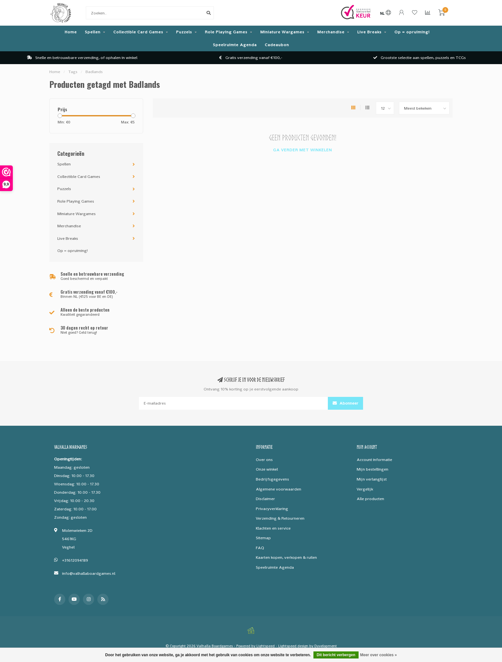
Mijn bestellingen (372, 469)
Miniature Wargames (282, 32)
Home (71, 32)
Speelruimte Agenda (235, 44)
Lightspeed (265, 646)
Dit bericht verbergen (336, 655)
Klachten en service (273, 528)
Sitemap (263, 537)
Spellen (93, 32)
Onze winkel (267, 469)
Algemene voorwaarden (278, 489)
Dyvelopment (325, 646)
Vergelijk (365, 489)
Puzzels (184, 32)
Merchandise (330, 32)
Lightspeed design (293, 646)
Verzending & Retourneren (280, 518)
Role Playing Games (226, 32)
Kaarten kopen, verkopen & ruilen (286, 557)
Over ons (264, 459)
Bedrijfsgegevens (272, 479)
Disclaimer (265, 498)
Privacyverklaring (272, 508)
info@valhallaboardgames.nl (88, 573)
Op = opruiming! (412, 32)
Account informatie (374, 459)
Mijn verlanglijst (372, 479)
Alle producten (370, 498)
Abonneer (345, 403)
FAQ (260, 547)
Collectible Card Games (138, 32)
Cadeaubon (277, 44)
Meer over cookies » (378, 655)
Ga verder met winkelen (302, 150)
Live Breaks (369, 32)
